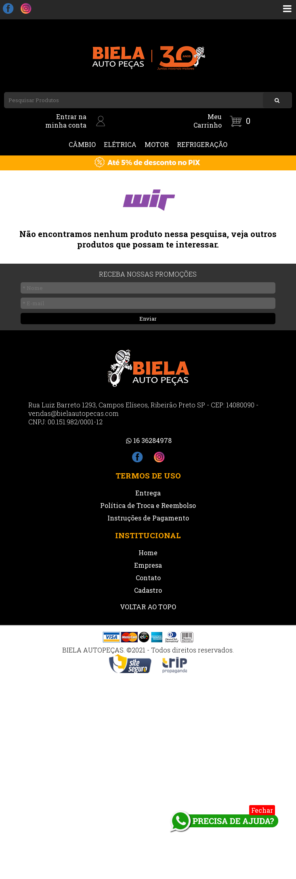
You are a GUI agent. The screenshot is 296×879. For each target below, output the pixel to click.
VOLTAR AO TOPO (148, 606)
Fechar (262, 810)
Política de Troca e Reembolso (148, 505)
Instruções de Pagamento (148, 518)
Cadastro (148, 590)
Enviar (148, 318)
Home (148, 552)
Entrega (148, 493)
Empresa (148, 565)
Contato (148, 577)
